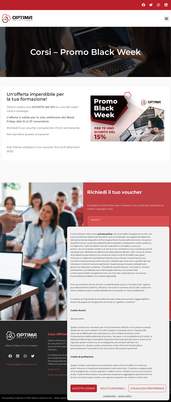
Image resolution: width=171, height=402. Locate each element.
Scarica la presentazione (60, 375)
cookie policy (109, 396)
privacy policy (125, 396)
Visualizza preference (147, 388)
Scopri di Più (54, 369)
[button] (166, 18)
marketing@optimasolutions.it (21, 364)
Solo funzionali (112, 388)
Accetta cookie (83, 388)
